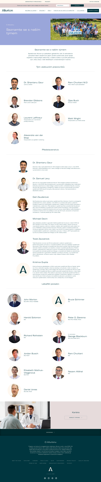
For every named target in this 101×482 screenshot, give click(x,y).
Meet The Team (16, 460)
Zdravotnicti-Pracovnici (33, 1)
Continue (77, 5)
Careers (35, 460)
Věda (49, 10)
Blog (52, 460)
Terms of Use (33, 463)
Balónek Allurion (30, 10)
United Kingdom (94, 1)
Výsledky (42, 10)
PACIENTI (47, 1)
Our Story (27, 460)
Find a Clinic (44, 460)
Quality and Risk (84, 460)
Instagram (52, 478)
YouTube (49, 478)
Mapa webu (43, 463)
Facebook (45, 478)
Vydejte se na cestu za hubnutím (64, 10)
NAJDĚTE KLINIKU (93, 10)
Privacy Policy (71, 460)
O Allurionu (80, 10)
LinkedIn (56, 478)
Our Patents (60, 460)
